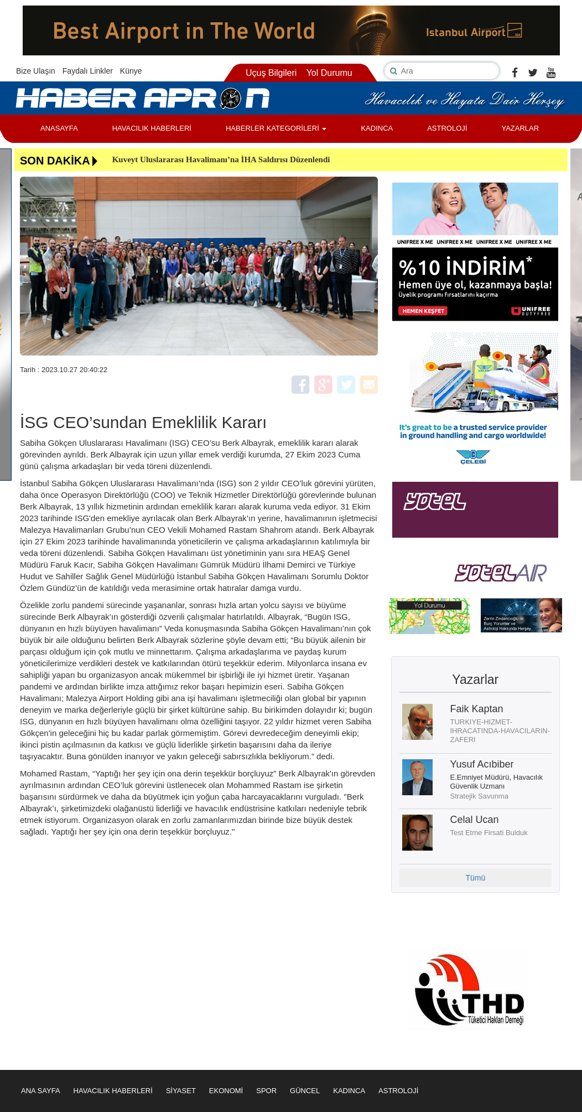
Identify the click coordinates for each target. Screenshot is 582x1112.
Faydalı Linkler (88, 70)
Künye (131, 70)
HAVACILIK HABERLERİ (151, 128)
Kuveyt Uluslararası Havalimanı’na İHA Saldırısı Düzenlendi (221, 159)
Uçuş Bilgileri (271, 73)
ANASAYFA (59, 128)
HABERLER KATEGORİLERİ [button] (276, 128)
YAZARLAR (520, 128)
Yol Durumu (329, 73)
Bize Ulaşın (35, 70)
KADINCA (377, 128)
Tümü (475, 877)
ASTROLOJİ (447, 128)
